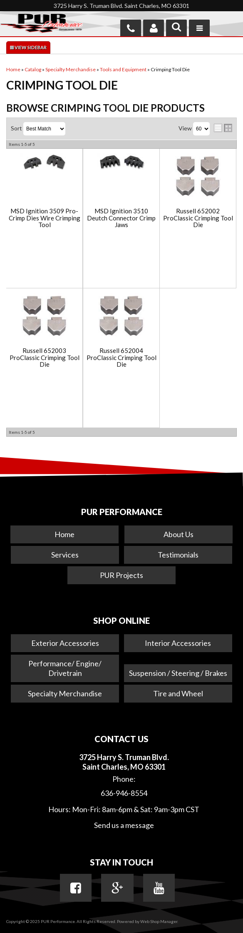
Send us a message (124, 825)
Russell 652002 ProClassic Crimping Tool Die (198, 218)
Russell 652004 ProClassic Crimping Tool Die (121, 357)
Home (64, 534)
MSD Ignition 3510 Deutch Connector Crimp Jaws (121, 218)
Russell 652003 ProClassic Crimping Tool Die (44, 357)
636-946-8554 (124, 793)
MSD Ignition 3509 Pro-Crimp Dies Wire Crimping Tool (44, 218)
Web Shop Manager (158, 921)
